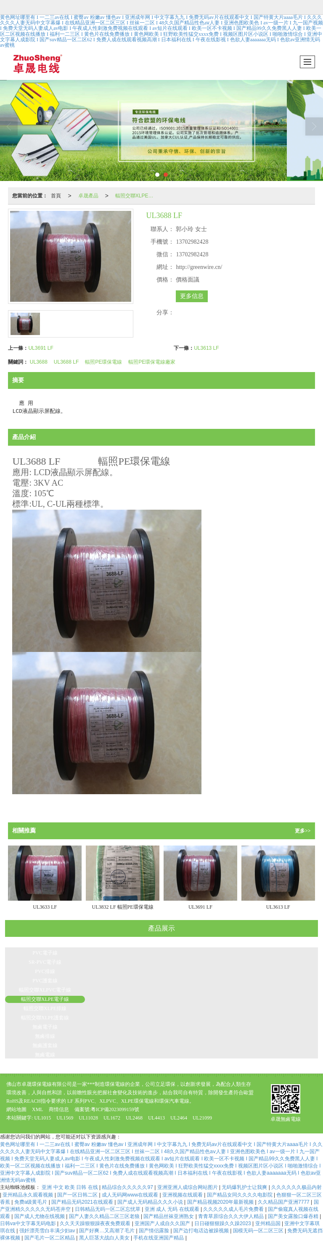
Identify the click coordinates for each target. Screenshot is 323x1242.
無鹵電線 (45, 1055)
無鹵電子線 (45, 1027)
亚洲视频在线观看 (183, 1195)
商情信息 (59, 1109)
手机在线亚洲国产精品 (159, 1238)
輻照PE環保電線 (103, 362)
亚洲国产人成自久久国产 (163, 1223)
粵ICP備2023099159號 (115, 1109)
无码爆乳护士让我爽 (245, 1187)
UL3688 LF (66, 362)
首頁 (56, 196)
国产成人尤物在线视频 (40, 1216)
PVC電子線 (44, 953)
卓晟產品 (88, 196)
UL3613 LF (206, 348)
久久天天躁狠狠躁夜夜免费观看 (96, 1223)
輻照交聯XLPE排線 (45, 1008)
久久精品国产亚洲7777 (284, 1202)
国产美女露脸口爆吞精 (294, 1216)
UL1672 (111, 1118)
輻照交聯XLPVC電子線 (45, 990)
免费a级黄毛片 (31, 1202)
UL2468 (135, 1118)
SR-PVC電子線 (45, 962)
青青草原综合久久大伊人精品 (231, 1216)
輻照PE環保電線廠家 (151, 362)
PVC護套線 (44, 981)
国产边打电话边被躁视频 (201, 1231)
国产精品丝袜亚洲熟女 (169, 1216)
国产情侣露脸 (154, 1231)
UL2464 (178, 1118)
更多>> (303, 831)
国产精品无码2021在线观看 (82, 1202)
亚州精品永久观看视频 (28, 1195)
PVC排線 (45, 971)
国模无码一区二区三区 (259, 1231)
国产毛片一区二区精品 (50, 1238)
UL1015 (42, 1118)
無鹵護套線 (45, 1045)
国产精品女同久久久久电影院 (240, 1195)
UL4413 (156, 1118)
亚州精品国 (268, 1223)
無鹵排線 (45, 1036)
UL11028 (88, 1118)
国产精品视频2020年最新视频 (221, 1202)
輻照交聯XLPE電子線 (138, 196)
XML (37, 1109)
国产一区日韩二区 (78, 1195)
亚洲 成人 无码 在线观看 (173, 1209)
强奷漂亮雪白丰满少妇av (48, 1231)
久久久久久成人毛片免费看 (234, 1209)
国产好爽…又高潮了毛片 (107, 1231)
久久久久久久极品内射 (296, 1187)
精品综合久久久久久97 (128, 1187)
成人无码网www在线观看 (130, 1195)
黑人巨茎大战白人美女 (105, 1238)
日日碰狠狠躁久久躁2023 (223, 1223)
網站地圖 (16, 1109)
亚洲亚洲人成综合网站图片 (188, 1187)
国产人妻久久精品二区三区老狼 (105, 1216)
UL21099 (202, 1118)
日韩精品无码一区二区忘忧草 (108, 1209)
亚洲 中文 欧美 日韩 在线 (70, 1187)
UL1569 (64, 1118)
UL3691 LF (40, 348)
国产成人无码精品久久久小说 (150, 1202)
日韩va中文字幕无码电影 (28, 1223)
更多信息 (192, 296)
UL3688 (39, 362)
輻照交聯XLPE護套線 (45, 1018)
